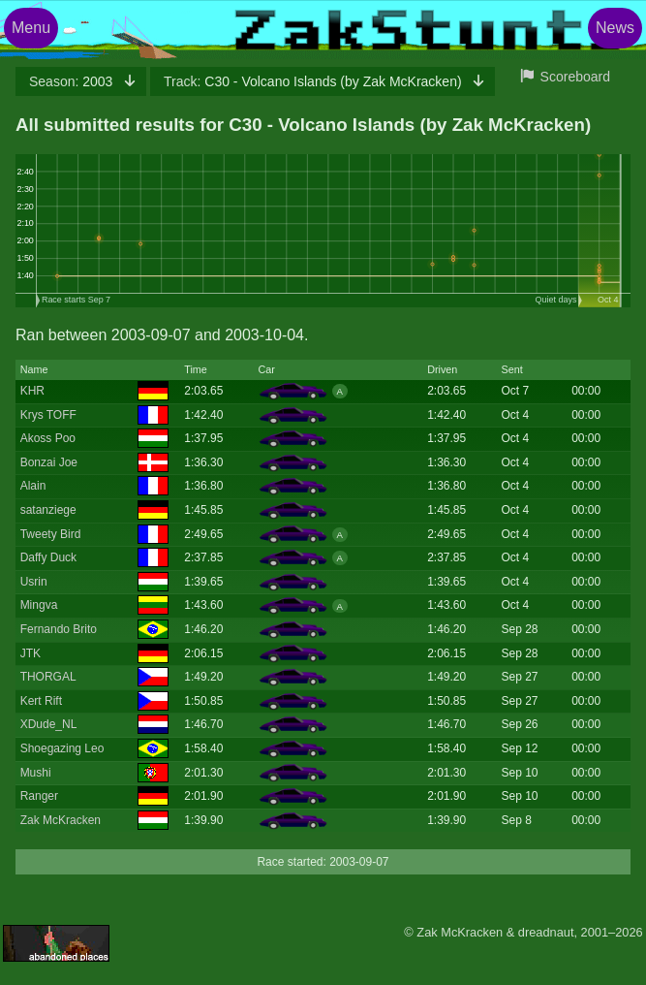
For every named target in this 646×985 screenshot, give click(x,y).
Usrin (33, 581)
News (615, 27)
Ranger (39, 796)
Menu (31, 27)
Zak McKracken (60, 820)
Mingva (39, 605)
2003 (72, 81)
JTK (30, 653)
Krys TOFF (48, 415)
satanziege (48, 510)
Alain (33, 485)
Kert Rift (41, 701)
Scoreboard (575, 76)
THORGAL (48, 676)
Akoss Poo (48, 438)
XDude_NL (48, 724)
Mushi (35, 772)
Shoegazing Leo (62, 748)
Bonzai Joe (48, 462)
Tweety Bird (50, 534)
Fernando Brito (58, 629)
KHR (32, 390)
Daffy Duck (48, 557)
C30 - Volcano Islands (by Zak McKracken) (314, 81)
